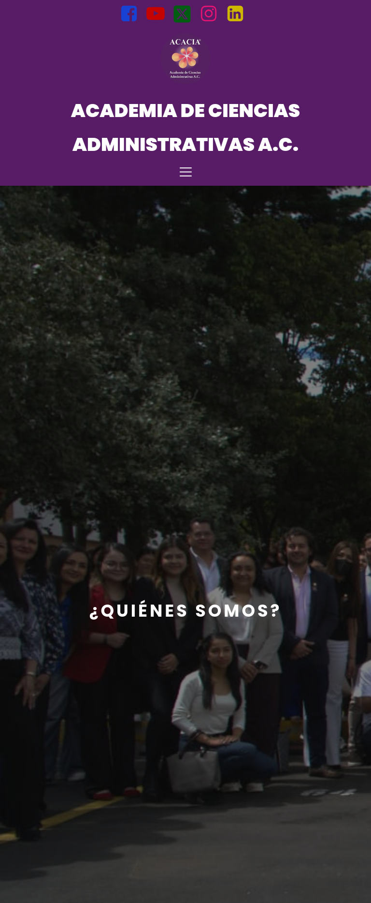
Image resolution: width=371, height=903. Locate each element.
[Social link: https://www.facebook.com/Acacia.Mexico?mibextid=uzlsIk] (132, 14)
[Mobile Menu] (186, 171)
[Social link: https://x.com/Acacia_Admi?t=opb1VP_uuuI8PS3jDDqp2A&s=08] (185, 14)
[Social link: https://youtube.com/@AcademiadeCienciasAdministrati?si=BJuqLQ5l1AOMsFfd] (159, 14)
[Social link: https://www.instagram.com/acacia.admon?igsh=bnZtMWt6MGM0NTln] (212, 14)
